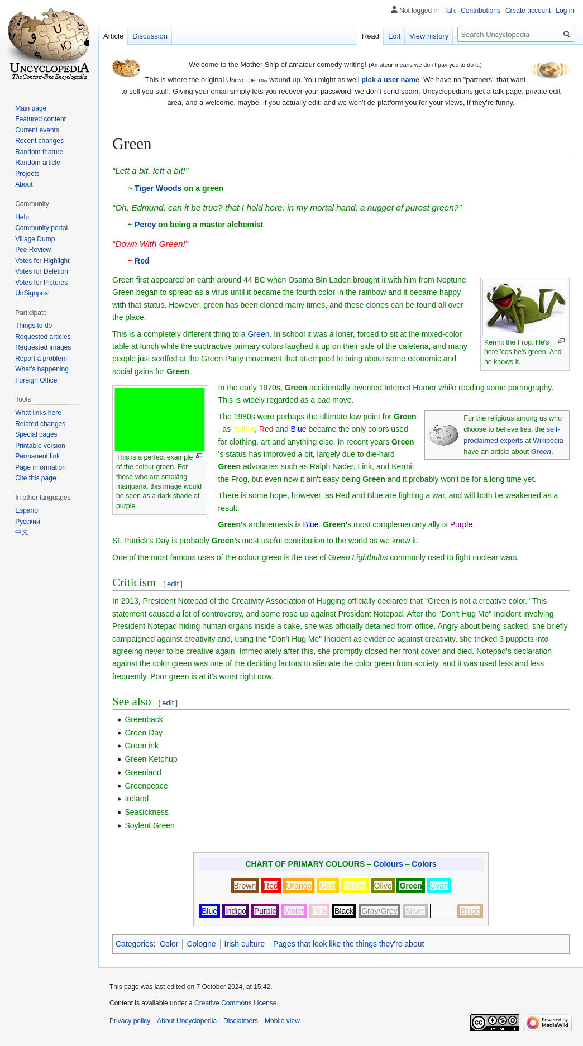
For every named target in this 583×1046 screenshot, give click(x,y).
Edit (394, 36)
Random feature (39, 152)
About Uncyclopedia (187, 1021)
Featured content (40, 119)
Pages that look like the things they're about (348, 943)
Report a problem (41, 358)
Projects (27, 174)
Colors (424, 863)
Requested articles (42, 337)
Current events (37, 130)
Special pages (36, 434)
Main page (30, 108)
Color (169, 943)
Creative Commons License (235, 1003)
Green (259, 333)
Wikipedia (548, 441)
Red (142, 260)
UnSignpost (32, 293)
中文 (21, 532)
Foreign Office (36, 380)
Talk (450, 11)
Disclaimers (240, 1021)
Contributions (480, 11)
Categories (135, 943)
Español (27, 510)
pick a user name (390, 79)
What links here (38, 413)
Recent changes (39, 141)
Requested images (43, 347)
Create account (528, 11)
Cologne (201, 943)
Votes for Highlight (42, 261)
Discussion (150, 36)
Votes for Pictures (41, 282)
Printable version (40, 446)
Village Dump (35, 239)
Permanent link (37, 456)
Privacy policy (129, 1021)
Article (113, 36)
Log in (565, 11)
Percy (145, 224)
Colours (388, 863)
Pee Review (33, 250)
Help (22, 217)
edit (173, 584)
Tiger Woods (158, 188)
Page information (40, 467)
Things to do (33, 325)
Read (370, 36)
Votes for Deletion (41, 271)
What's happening (42, 369)
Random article (37, 162)
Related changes (40, 424)
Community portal (41, 228)
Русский (27, 522)
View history (428, 36)
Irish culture (244, 943)
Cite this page (35, 478)
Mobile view (282, 1021)
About (23, 184)
